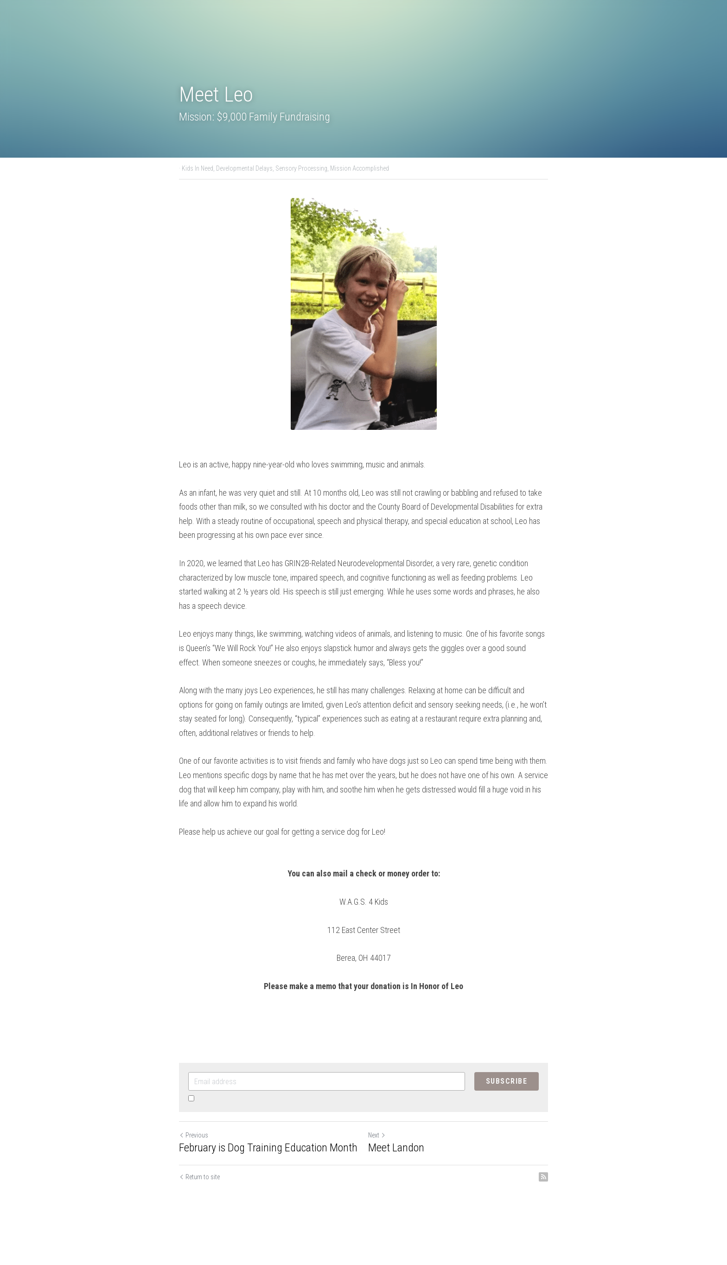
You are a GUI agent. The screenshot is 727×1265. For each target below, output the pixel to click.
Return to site (199, 1177)
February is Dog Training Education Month (268, 1147)
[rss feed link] (543, 1177)
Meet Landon (396, 1147)
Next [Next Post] (377, 1135)
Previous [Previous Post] (193, 1135)
